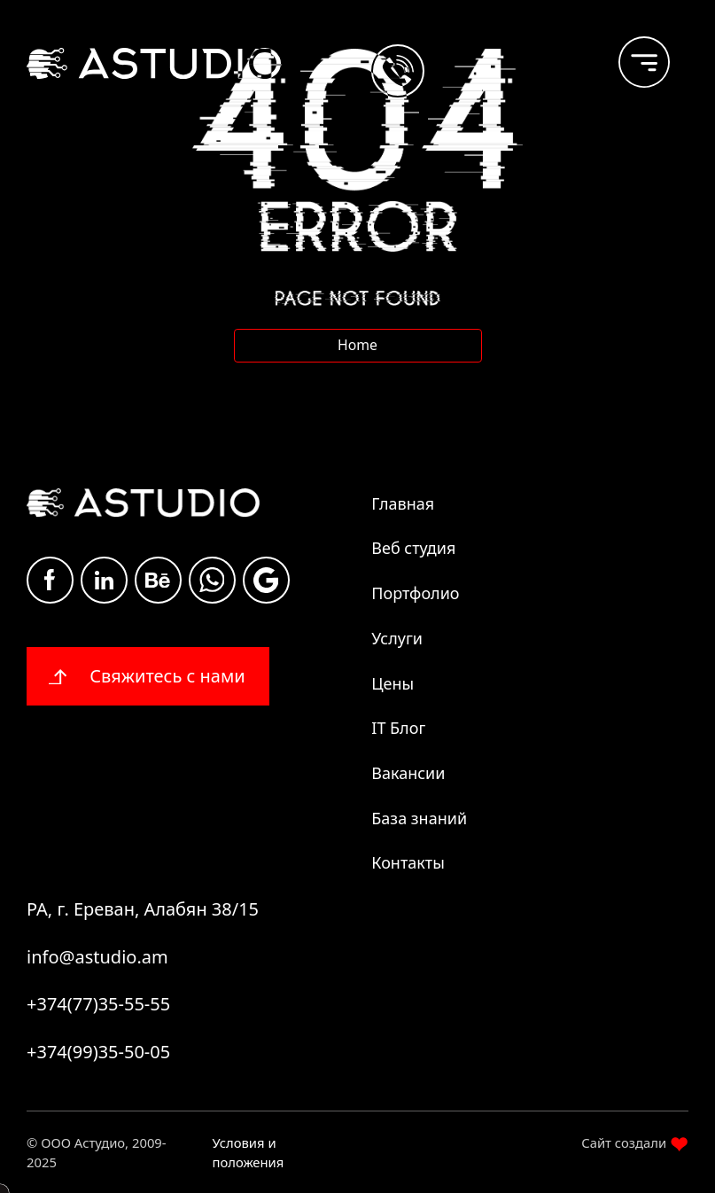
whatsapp (212, 580)
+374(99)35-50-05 (98, 1052)
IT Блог (398, 727)
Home (357, 345)
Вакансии (408, 773)
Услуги (397, 638)
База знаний (419, 818)
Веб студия (413, 547)
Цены (392, 683)
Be (157, 580)
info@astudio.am (97, 957)
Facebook (49, 579)
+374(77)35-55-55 (98, 1004)
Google (265, 580)
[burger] (630, 54)
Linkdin (104, 580)
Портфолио (415, 593)
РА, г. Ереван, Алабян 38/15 (143, 909)
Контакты (408, 862)
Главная (402, 503)
